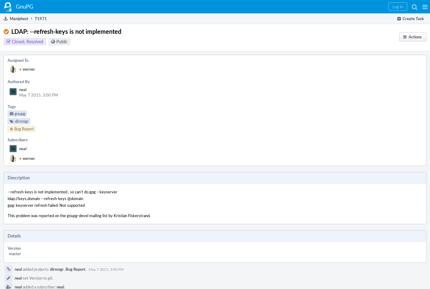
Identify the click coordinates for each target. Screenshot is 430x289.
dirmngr (57, 269)
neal (23, 89)
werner (27, 69)
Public (62, 41)
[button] (425, 6)
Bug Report (75, 269)
